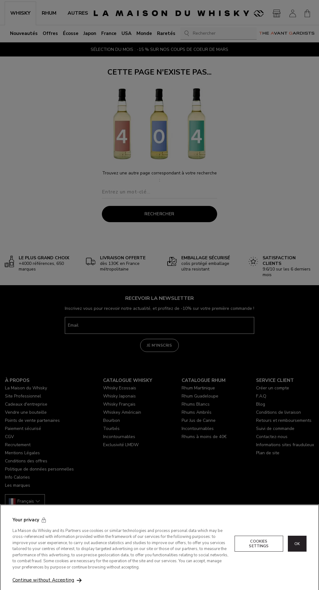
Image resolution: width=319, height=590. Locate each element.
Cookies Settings (259, 551)
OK (297, 551)
